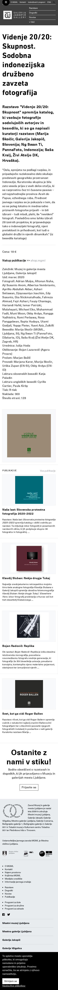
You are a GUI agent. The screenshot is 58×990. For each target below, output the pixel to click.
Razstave (33, 8)
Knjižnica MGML (13, 875)
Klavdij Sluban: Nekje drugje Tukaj (26, 578)
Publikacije (10, 896)
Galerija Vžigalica (12, 948)
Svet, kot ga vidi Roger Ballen (22, 713)
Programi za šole (13, 902)
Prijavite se (29, 787)
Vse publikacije (48, 470)
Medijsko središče (13, 878)
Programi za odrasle (14, 908)
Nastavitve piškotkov (13, 985)
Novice (32, 17)
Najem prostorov (13, 872)
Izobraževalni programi (36, 2)
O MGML (14, 2)
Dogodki (33, 12)
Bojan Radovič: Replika (18, 646)
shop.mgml (38, 260)
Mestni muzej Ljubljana (15, 923)
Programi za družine (14, 905)
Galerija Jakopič (11, 940)
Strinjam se (10, 981)
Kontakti (23, 2)
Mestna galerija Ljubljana (17, 931)
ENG (49, 2)
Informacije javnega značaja (18, 881)
